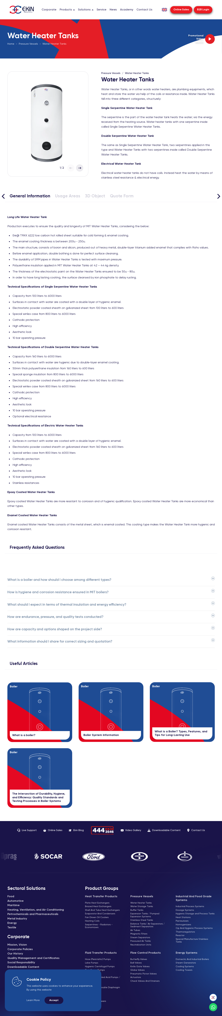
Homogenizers (183, 925)
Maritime (13, 905)
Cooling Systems (185, 966)
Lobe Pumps (91, 963)
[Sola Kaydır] (3, 196)
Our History (15, 953)
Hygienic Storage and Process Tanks (195, 914)
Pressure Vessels (28, 44)
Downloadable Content (23, 967)
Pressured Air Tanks (140, 941)
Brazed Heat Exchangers (98, 906)
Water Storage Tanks (141, 906)
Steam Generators (186, 963)
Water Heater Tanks (54, 44)
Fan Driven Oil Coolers (97, 917)
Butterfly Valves (138, 959)
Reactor (180, 935)
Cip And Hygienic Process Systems (194, 928)
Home (10, 44)
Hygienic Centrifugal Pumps (100, 966)
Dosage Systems (185, 910)
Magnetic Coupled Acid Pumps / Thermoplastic (102, 978)
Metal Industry (17, 918)
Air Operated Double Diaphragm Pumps (102, 989)
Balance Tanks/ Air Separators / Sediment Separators (147, 925)
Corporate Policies (20, 949)
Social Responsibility (21, 962)
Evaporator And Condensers (100, 914)
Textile (11, 927)
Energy (12, 923)
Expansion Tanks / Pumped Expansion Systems (144, 915)
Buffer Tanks (136, 910)
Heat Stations (183, 917)
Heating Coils (92, 921)
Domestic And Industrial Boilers (192, 959)
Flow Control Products (145, 952)
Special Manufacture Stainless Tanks (192, 940)
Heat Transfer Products (101, 896)
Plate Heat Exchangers (97, 903)
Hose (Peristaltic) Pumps (98, 959)
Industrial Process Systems (190, 906)
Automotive (15, 901)
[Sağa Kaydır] (218, 196)
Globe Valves (137, 970)
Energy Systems (186, 952)
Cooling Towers (184, 970)
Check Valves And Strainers (145, 981)
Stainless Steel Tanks (141, 920)
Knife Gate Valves (140, 966)
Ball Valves (136, 963)
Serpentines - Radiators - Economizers (99, 926)
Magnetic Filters (138, 934)
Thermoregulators (185, 932)
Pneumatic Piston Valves (143, 974)
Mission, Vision (17, 944)
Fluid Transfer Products (101, 952)
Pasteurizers (182, 921)
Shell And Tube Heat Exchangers (102, 910)
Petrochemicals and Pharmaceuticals (32, 914)
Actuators (135, 977)
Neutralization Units (140, 945)
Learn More (33, 1000)
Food (10, 896)
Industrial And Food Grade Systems (194, 898)
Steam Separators (140, 937)
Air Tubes (135, 930)
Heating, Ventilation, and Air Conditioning (35, 909)
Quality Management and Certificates (33, 958)
